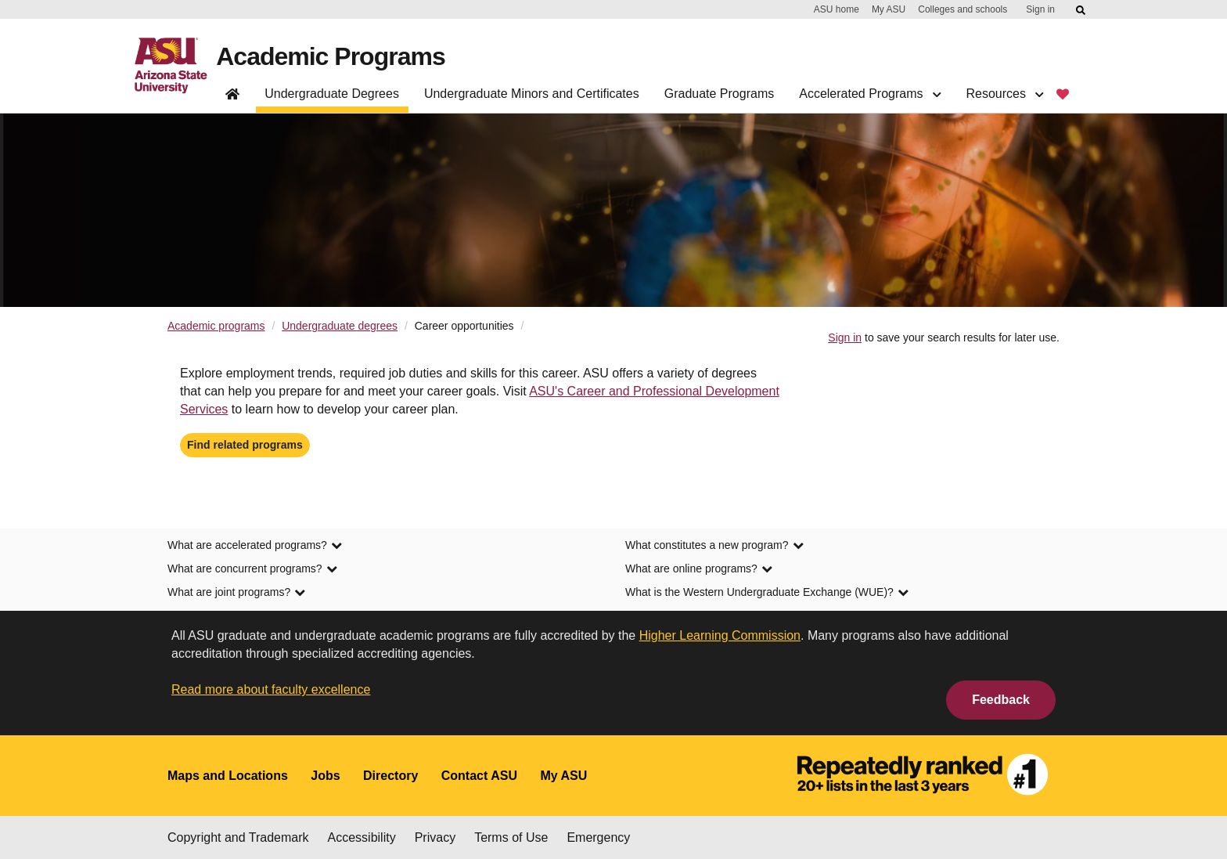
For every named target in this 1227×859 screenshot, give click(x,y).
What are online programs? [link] (698, 568)
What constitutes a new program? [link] (714, 545)
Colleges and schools (962, 9)
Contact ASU (479, 775)
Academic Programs (330, 56)
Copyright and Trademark (238, 837)
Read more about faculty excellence (270, 689)
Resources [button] (1004, 93)
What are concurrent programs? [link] (252, 568)
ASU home (836, 9)
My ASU (888, 9)
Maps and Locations (227, 775)
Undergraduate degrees (340, 325)
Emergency (598, 837)
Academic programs (216, 325)
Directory (390, 775)
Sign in (1040, 9)
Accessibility (362, 837)
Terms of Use (511, 837)
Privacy (435, 837)
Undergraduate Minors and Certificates (531, 93)
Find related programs (245, 445)
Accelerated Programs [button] (870, 93)
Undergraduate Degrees (331, 93)
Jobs (325, 775)
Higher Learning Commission (720, 635)
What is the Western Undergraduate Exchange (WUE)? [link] (767, 592)
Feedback (1001, 699)
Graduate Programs (719, 93)
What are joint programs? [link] (236, 592)
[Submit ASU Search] (1081, 10)
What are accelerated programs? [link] (254, 545)
